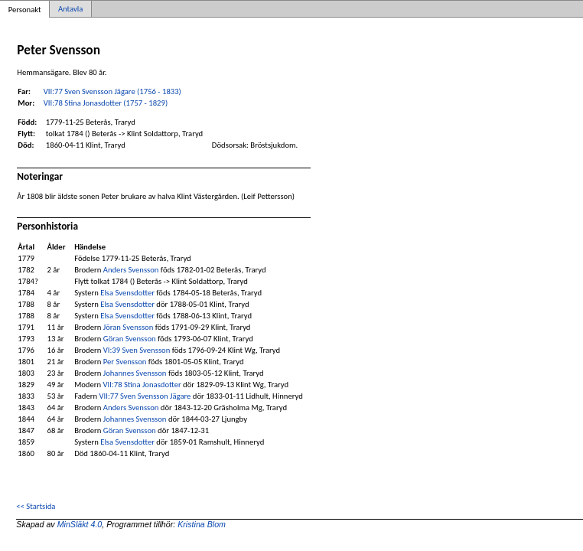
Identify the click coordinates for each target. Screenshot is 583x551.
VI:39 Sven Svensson (137, 350)
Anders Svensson (131, 270)
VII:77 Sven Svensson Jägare (145, 396)
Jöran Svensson (128, 327)
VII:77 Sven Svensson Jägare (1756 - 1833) (112, 91)
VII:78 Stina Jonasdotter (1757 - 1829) (106, 103)
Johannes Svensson (135, 373)
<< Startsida (35, 506)
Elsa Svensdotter (127, 293)
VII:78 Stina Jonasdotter (142, 385)
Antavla (70, 9)
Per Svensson (125, 362)
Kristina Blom (202, 524)
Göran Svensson (129, 339)
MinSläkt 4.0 (80, 524)
